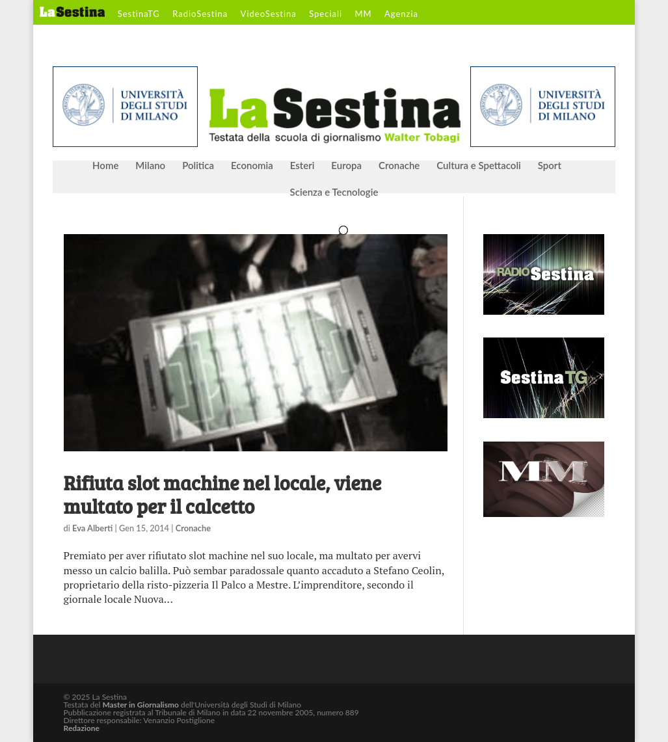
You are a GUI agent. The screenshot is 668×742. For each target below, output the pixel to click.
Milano (150, 166)
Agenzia (401, 14)
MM (363, 14)
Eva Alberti (92, 528)
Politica (198, 166)
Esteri (302, 166)
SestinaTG (139, 14)
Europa (346, 166)
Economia (252, 166)
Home (105, 166)
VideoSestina (269, 14)
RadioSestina (200, 14)
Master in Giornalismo (140, 704)
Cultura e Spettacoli (478, 166)
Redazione (82, 728)
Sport (549, 166)
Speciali (325, 14)
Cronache (399, 166)
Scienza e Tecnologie (334, 192)
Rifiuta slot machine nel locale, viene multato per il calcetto (223, 494)
